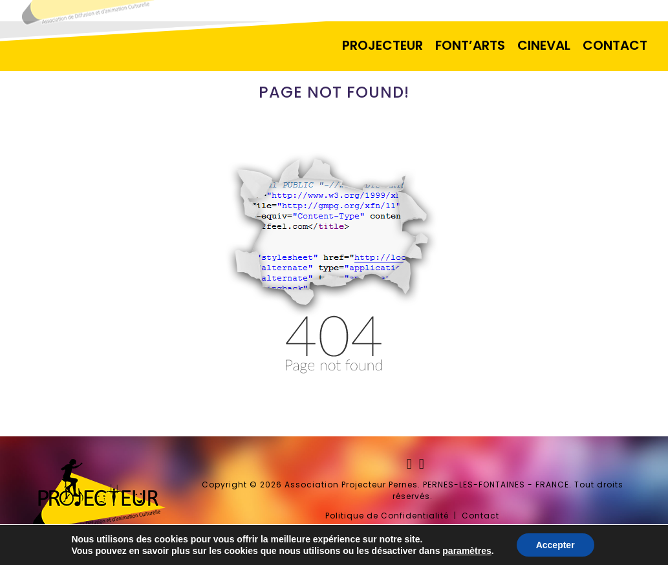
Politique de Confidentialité (387, 515)
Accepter (555, 545)
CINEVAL (543, 45)
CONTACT (615, 45)
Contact (480, 515)
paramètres (466, 551)
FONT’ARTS (470, 45)
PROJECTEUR (382, 45)
